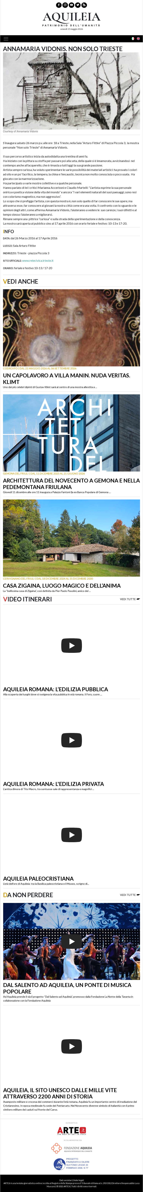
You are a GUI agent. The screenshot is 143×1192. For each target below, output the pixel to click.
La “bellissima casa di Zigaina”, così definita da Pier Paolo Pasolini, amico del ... (47, 590)
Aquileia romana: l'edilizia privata (53, 784)
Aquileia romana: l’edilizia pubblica (55, 689)
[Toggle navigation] (7, 38)
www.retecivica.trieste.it (37, 260)
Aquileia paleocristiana (38, 878)
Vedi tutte (130, 599)
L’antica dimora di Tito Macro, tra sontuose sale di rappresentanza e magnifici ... (48, 789)
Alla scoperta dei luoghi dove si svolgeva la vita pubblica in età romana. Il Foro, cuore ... (52, 694)
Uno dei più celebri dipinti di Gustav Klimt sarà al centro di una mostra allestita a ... (50, 387)
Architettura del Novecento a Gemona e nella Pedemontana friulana (71, 483)
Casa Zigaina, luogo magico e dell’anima (62, 585)
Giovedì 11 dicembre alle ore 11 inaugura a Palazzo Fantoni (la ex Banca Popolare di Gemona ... (57, 492)
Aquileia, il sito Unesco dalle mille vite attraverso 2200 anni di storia (60, 1093)
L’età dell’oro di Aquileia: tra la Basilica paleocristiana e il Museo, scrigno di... (46, 883)
